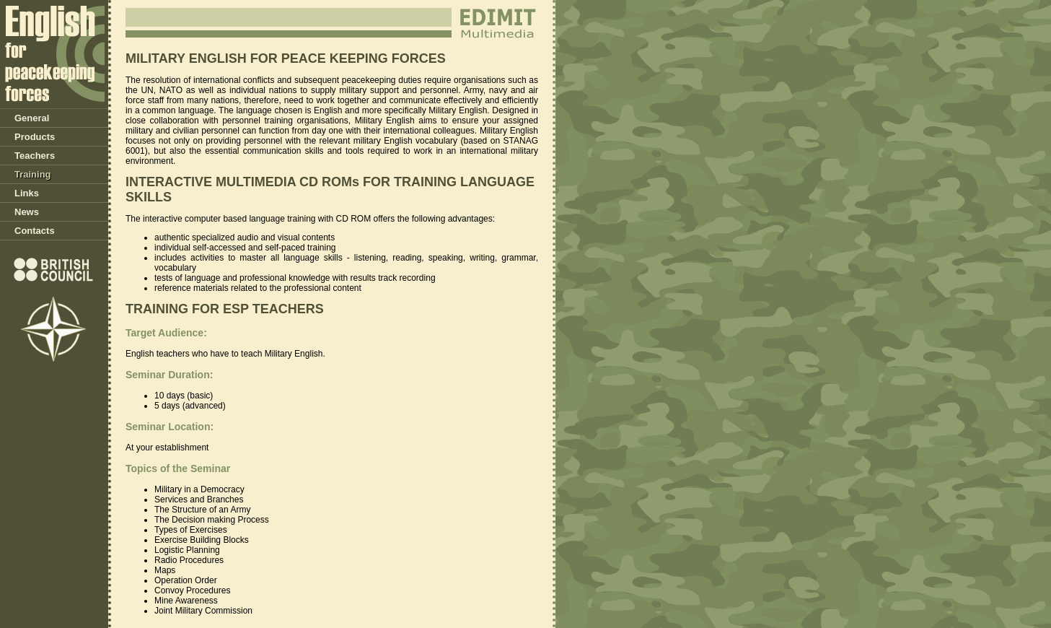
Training (32, 174)
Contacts (34, 230)
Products (34, 136)
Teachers (34, 155)
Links (26, 193)
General (31, 118)
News (26, 211)
